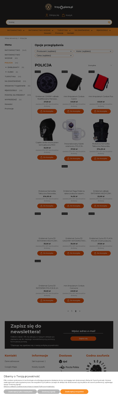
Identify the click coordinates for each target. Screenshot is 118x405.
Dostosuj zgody (48, 392)
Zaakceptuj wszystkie (74, 392)
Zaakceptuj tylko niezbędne (20, 392)
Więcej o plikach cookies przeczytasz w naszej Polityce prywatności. (29, 386)
